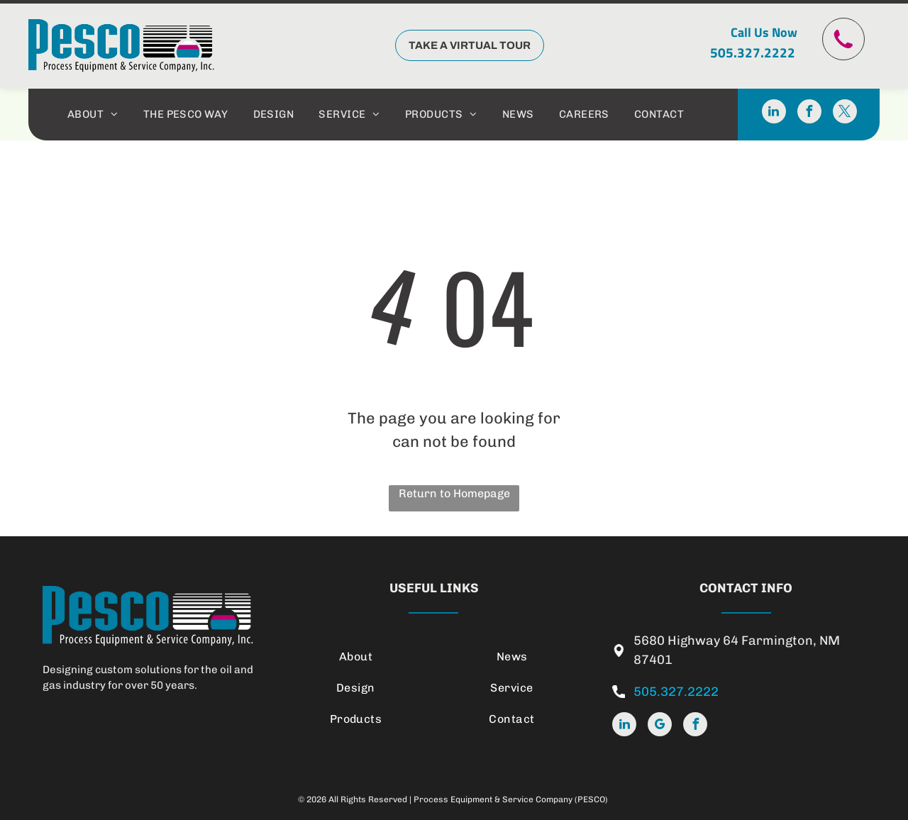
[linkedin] (774, 113)
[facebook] (809, 113)
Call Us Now (764, 32)
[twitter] (845, 113)
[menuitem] (95, 114)
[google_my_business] (660, 726)
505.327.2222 (752, 52)
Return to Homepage (454, 493)
